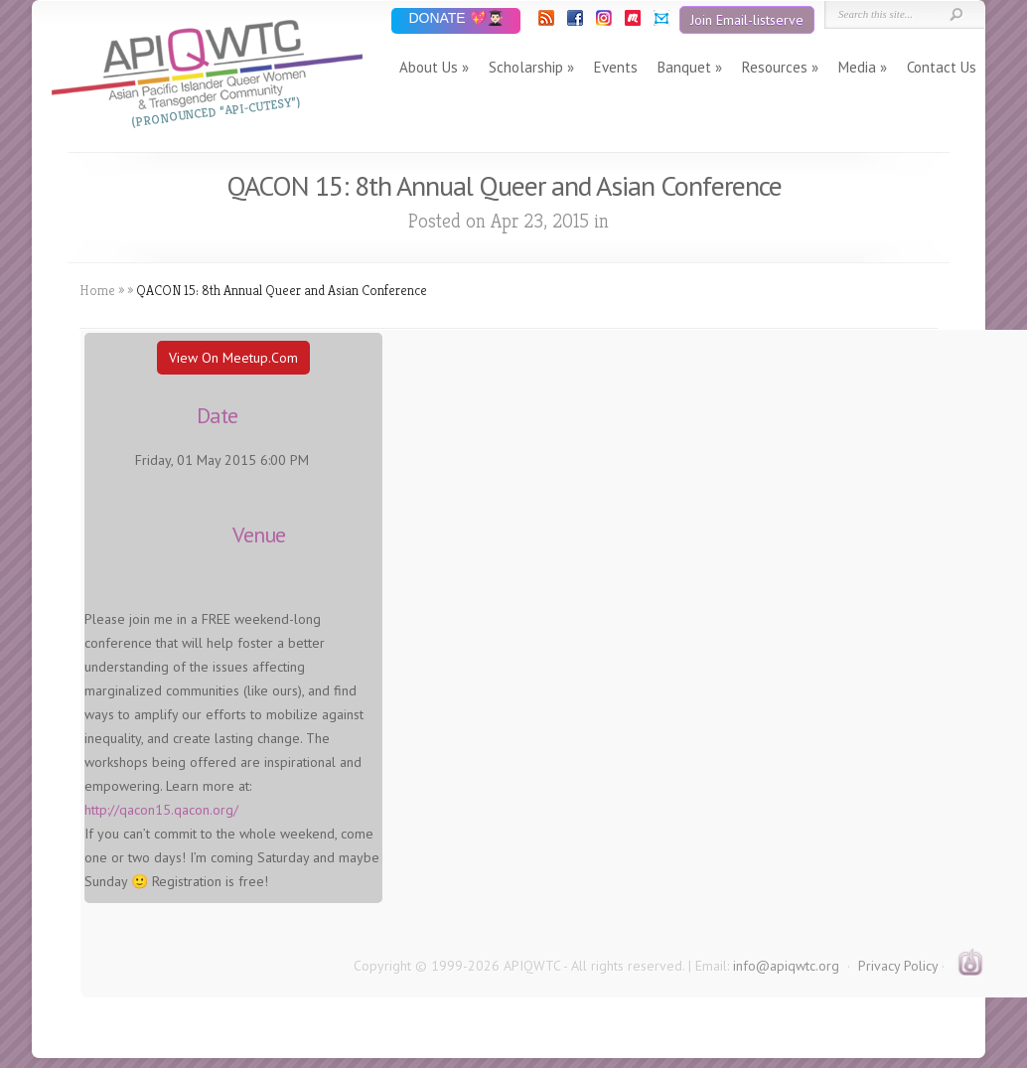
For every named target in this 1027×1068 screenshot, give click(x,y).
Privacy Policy (898, 966)
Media (857, 67)
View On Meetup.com (233, 358)
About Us (428, 67)
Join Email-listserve (747, 20)
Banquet (684, 67)
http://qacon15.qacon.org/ (161, 810)
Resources (774, 67)
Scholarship (526, 67)
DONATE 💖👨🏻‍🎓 (455, 19)
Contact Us (941, 67)
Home (97, 290)
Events (616, 67)
